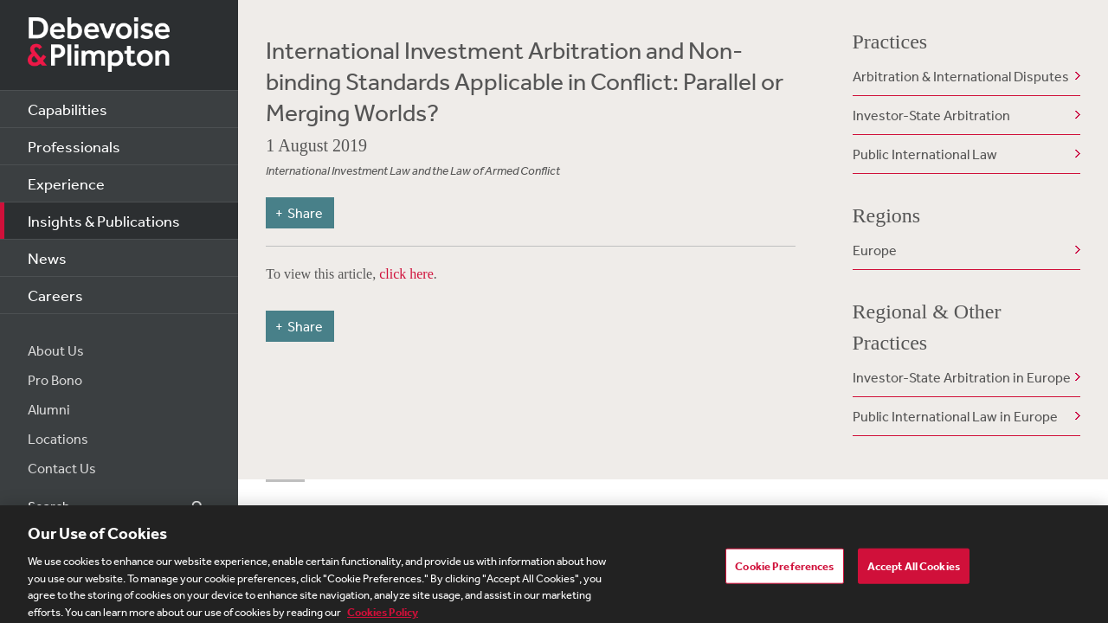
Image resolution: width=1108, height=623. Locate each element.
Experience (66, 183)
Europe (875, 250)
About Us (56, 350)
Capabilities (67, 109)
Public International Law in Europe (955, 416)
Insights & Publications (104, 220)
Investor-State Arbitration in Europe (962, 377)
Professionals (74, 146)
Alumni (49, 409)
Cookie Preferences (784, 570)
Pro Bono (55, 380)
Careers (55, 295)
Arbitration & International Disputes (961, 76)
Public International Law (925, 154)
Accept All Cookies (913, 570)
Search (187, 506)
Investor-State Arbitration (931, 115)
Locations (58, 438)
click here (406, 274)
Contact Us (62, 468)
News (47, 257)
